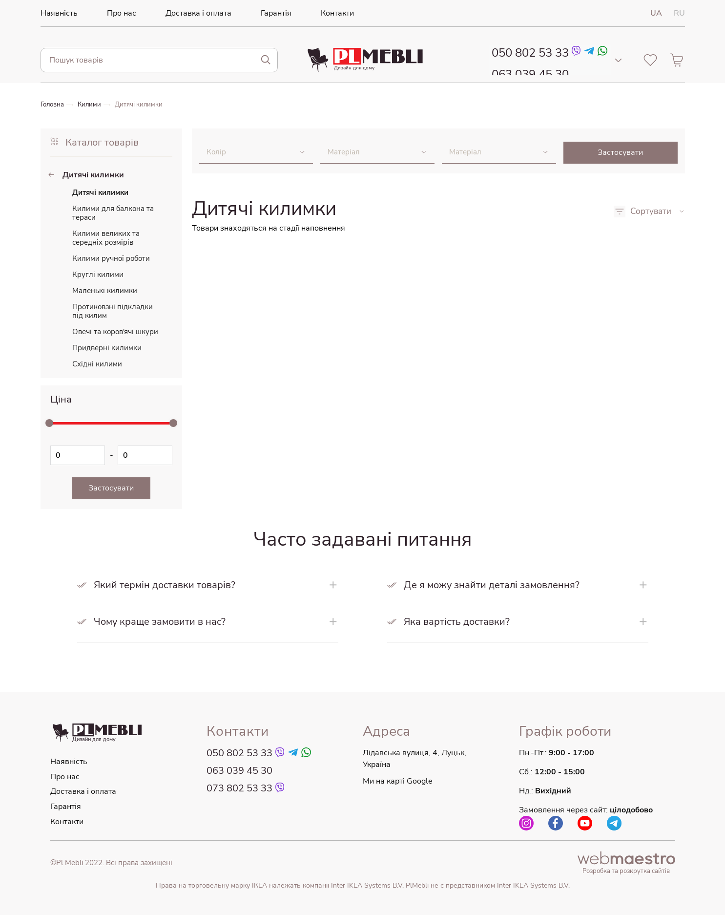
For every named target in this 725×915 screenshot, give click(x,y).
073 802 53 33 (239, 789)
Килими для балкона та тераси (113, 213)
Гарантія (259, 13)
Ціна (61, 399)
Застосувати (620, 152)
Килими (93, 104)
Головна (54, 104)
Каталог (94, 142)
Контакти (316, 13)
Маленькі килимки (104, 290)
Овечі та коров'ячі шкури (115, 331)
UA (656, 13)
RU (679, 13)
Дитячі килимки (144, 104)
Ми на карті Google (398, 781)
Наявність (57, 13)
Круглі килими (98, 274)
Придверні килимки (107, 347)
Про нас (116, 13)
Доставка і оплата (187, 13)
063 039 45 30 (527, 70)
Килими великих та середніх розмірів (106, 238)
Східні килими (97, 364)
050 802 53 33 (527, 53)
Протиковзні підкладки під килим (112, 311)
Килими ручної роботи (111, 258)
